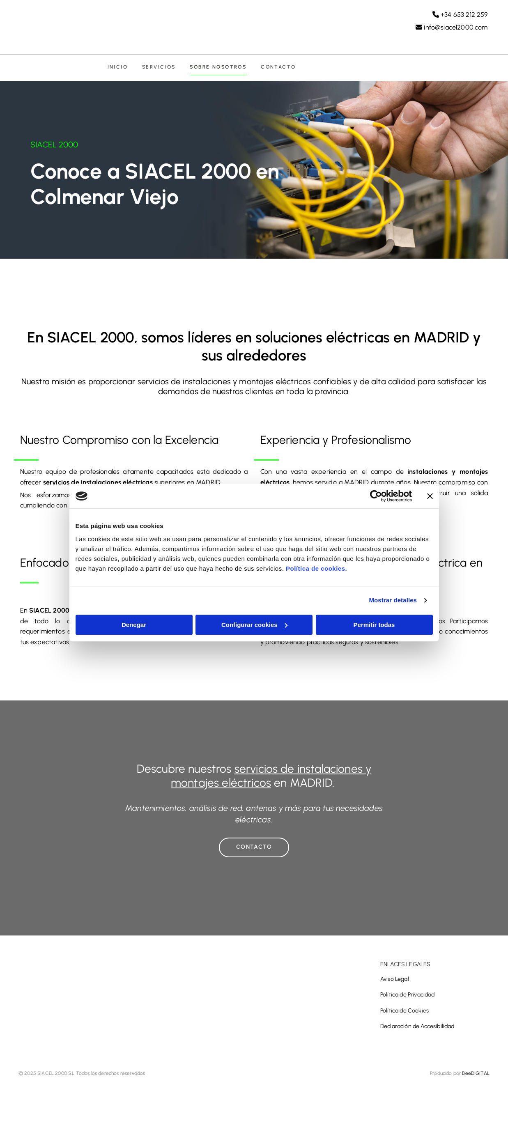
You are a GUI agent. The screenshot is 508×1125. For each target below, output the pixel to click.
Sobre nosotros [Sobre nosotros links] (217, 68)
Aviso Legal (394, 981)
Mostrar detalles (393, 600)
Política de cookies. (316, 568)
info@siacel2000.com (455, 28)
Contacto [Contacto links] (276, 68)
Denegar (134, 624)
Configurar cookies (254, 624)
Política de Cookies (404, 1012)
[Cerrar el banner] (430, 496)
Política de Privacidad (407, 997)
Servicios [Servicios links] (158, 68)
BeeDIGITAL (476, 1075)
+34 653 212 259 (464, 15)
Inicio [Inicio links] (117, 68)
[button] (254, 849)
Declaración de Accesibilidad (417, 1028)
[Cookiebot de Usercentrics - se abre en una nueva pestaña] (376, 496)
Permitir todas (374, 624)
